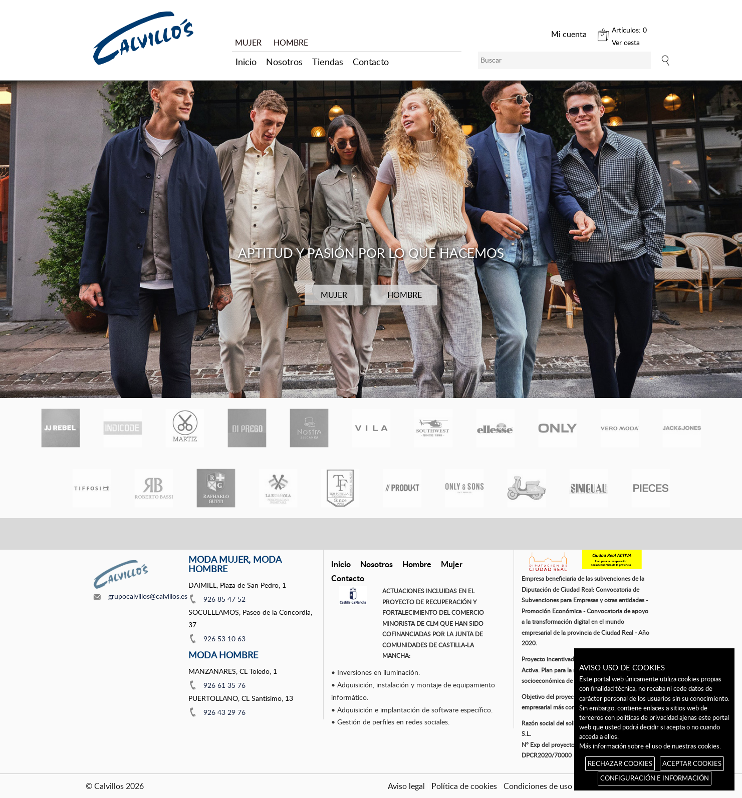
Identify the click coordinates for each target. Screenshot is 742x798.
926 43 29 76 (224, 712)
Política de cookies (464, 785)
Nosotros (284, 62)
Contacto (371, 62)
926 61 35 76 (224, 685)
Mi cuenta (569, 34)
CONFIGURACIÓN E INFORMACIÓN (654, 777)
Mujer (451, 564)
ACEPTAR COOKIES (691, 763)
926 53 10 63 (224, 638)
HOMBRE (291, 42)
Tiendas (327, 62)
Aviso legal (406, 785)
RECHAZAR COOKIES (620, 763)
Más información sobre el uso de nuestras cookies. (650, 745)
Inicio (246, 62)
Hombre (416, 564)
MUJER (248, 42)
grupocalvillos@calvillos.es (147, 596)
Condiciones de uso (538, 785)
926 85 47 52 (224, 599)
